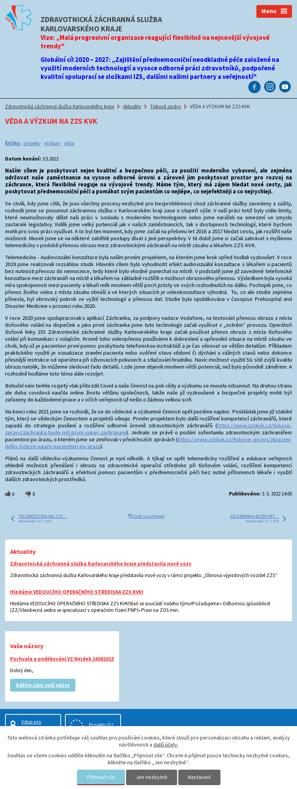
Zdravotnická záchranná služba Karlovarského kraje (59, 106)
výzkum (52, 143)
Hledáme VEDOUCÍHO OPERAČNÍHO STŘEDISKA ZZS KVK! (76, 592)
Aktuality (132, 106)
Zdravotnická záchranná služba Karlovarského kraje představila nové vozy (100, 563)
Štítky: (13, 143)
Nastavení (199, 777)
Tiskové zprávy (165, 106)
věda (69, 143)
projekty (32, 143)
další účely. (166, 744)
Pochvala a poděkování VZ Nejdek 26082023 (62, 659)
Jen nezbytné (151, 777)
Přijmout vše (101, 777)
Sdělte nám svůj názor (43, 685)
